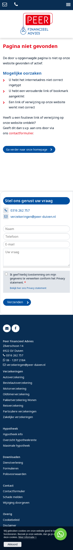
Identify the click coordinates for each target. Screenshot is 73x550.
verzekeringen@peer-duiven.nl (33, 217)
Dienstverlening (13, 462)
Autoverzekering (13, 377)
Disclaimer (9, 525)
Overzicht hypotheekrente (20, 440)
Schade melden (13, 497)
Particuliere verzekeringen (19, 411)
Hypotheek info (13, 434)
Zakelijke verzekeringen (18, 417)
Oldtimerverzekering (16, 394)
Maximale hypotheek (16, 445)
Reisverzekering (13, 405)
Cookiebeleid (11, 520)
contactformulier (21, 133)
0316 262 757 (20, 210)
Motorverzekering (14, 388)
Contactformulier (14, 491)
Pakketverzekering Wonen (19, 400)
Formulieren (10, 468)
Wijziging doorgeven (16, 502)
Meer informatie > (27, 537)
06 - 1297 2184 (15, 360)
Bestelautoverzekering (17, 383)
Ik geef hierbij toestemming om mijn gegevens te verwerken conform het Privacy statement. (37, 278)
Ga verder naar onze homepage (26, 149)
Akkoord (13, 544)
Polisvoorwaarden (14, 474)
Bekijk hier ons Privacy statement (28, 288)
